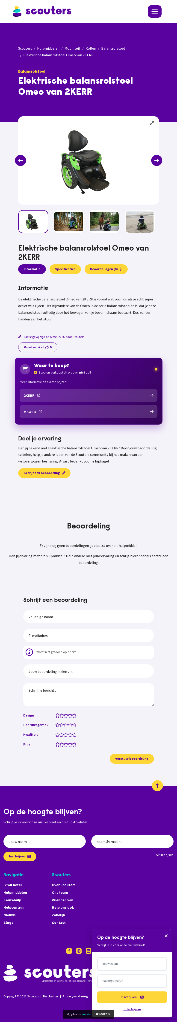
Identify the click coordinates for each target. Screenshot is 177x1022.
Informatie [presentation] (32, 269)
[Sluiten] (166, 935)
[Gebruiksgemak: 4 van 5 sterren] (71, 724)
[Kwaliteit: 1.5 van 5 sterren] (61, 734)
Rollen (91, 48)
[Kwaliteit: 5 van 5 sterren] (75, 734)
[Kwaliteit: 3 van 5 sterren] (67, 734)
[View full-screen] (152, 123)
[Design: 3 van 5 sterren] (67, 715)
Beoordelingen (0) (106, 269)
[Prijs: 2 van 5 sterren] (63, 744)
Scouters (25, 48)
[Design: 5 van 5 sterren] (75, 715)
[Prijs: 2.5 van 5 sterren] (65, 744)
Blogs (8, 922)
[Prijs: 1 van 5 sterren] (59, 744)
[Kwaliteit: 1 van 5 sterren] (59, 734)
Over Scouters (64, 884)
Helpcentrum (14, 907)
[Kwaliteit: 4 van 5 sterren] (71, 734)
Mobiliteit (72, 48)
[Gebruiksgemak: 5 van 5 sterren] (75, 724)
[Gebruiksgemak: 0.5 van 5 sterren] (57, 724)
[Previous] (20, 160)
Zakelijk (58, 915)
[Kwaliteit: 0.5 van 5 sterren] (57, 734)
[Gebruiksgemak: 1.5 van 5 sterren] (61, 724)
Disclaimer (50, 996)
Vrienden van (62, 900)
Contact (59, 922)
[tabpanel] (88, 303)
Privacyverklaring (75, 996)
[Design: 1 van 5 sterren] (59, 715)
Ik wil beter (12, 884)
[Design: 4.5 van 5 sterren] (73, 715)
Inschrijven (20, 856)
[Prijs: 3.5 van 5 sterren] (69, 744)
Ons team (60, 892)
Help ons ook (63, 907)
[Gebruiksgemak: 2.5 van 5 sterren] (65, 724)
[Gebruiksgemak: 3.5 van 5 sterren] (69, 724)
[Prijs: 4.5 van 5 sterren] (73, 744)
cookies (86, 1014)
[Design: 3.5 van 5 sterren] (69, 715)
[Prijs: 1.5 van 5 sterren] (61, 744)
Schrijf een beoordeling (44, 473)
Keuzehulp (12, 900)
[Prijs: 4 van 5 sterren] (71, 744)
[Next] (156, 160)
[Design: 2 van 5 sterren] (63, 715)
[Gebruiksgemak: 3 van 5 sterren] (67, 724)
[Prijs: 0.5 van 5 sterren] (57, 744)
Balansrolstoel (113, 48)
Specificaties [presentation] (65, 269)
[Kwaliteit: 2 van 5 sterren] (63, 734)
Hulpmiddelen (48, 48)
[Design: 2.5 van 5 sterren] (65, 715)
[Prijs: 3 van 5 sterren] (67, 744)
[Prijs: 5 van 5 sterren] (75, 744)
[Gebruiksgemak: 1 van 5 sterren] (59, 724)
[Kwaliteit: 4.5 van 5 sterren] (73, 734)
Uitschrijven (165, 854)
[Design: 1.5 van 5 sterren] (61, 715)
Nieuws (9, 915)
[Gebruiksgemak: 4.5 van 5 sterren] (73, 724)
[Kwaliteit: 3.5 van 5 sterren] (69, 734)
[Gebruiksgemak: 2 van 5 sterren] (63, 724)
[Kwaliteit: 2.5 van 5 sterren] (65, 734)
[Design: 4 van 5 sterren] (71, 715)
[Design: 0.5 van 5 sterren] (57, 715)
